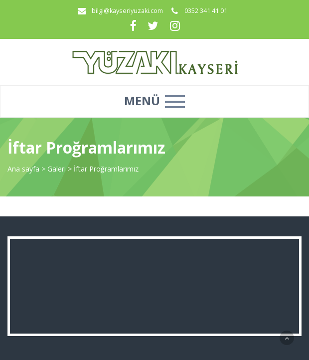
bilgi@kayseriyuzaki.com (127, 10)
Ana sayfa (23, 169)
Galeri (57, 169)
